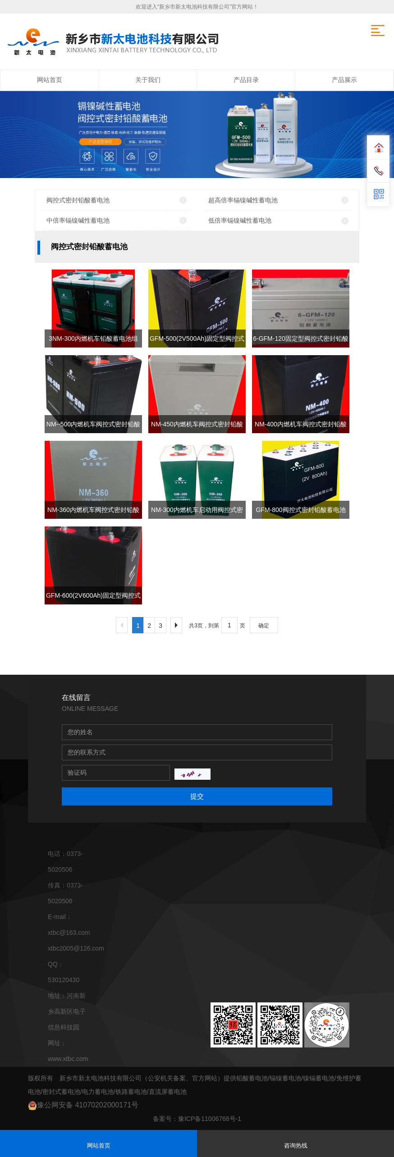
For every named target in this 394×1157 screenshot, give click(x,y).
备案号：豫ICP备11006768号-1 (197, 1118)
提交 (197, 796)
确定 (263, 625)
